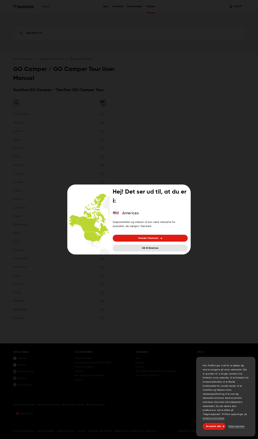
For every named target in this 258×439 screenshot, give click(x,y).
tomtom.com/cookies (213, 418)
